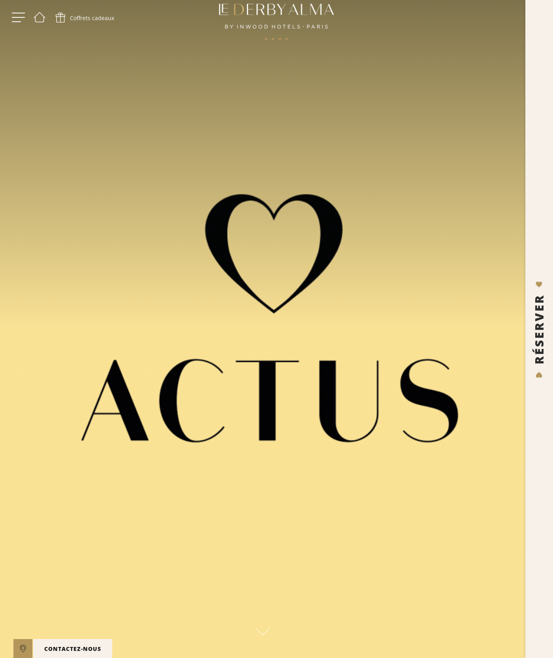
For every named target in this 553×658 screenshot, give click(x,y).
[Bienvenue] (39, 19)
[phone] (84, 19)
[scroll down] (262, 629)
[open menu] (18, 20)
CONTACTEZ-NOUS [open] (72, 648)
